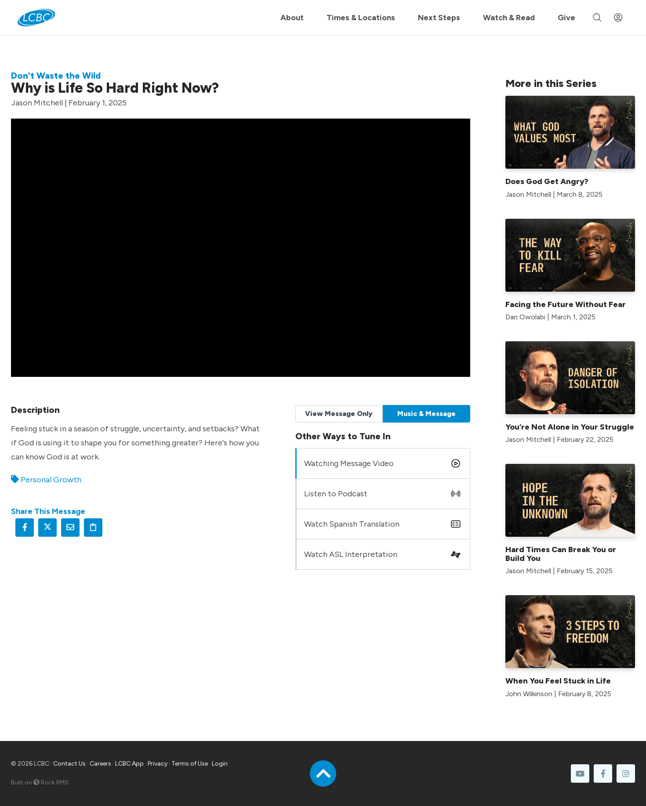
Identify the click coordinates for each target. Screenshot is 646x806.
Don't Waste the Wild (56, 75)
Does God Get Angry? (546, 181)
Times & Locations (361, 17)
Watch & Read (509, 17)
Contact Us (69, 763)
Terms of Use (189, 763)
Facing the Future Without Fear (565, 304)
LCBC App (129, 763)
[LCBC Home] (36, 17)
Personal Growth (51, 479)
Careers (100, 763)
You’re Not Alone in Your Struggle (569, 427)
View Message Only (339, 413)
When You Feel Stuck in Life (558, 681)
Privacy (157, 763)
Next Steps (439, 17)
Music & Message (426, 413)
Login (220, 763)
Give (566, 17)
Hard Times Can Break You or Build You (560, 554)
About (292, 17)
